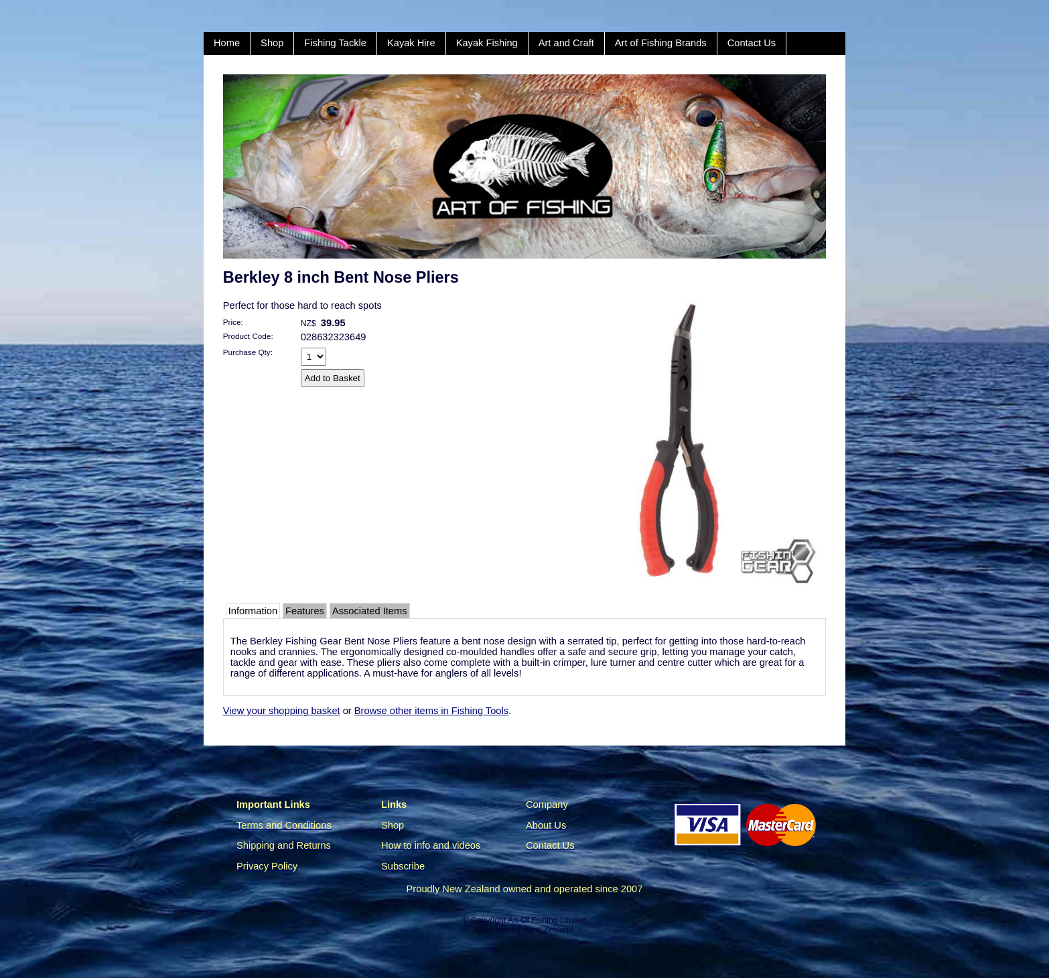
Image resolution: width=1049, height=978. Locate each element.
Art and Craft (566, 43)
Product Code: (248, 336)
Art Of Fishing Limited (547, 920)
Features (304, 611)
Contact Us (751, 43)
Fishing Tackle (335, 43)
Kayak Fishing (487, 43)
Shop (272, 43)
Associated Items (369, 611)
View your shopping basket (281, 710)
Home (227, 43)
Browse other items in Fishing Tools (431, 710)
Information (252, 611)
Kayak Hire (411, 43)
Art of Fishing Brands (661, 43)
